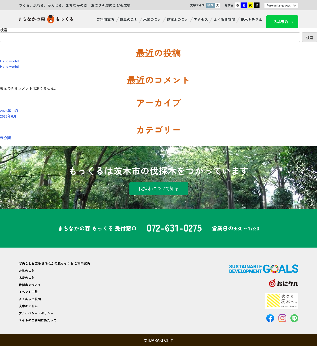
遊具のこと (129, 19)
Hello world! (9, 61)
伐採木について (30, 284)
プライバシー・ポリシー (36, 313)
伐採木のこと (177, 19)
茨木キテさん (251, 19)
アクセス (201, 19)
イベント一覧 (28, 291)
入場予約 (281, 21)
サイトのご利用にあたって (38, 320)
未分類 (5, 137)
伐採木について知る (158, 188)
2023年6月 (8, 116)
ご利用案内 (105, 19)
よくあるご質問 (30, 299)
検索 (3, 29)
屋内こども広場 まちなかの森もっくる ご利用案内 (54, 263)
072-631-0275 (174, 228)
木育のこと (152, 19)
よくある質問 (224, 19)
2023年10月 (9, 110)
